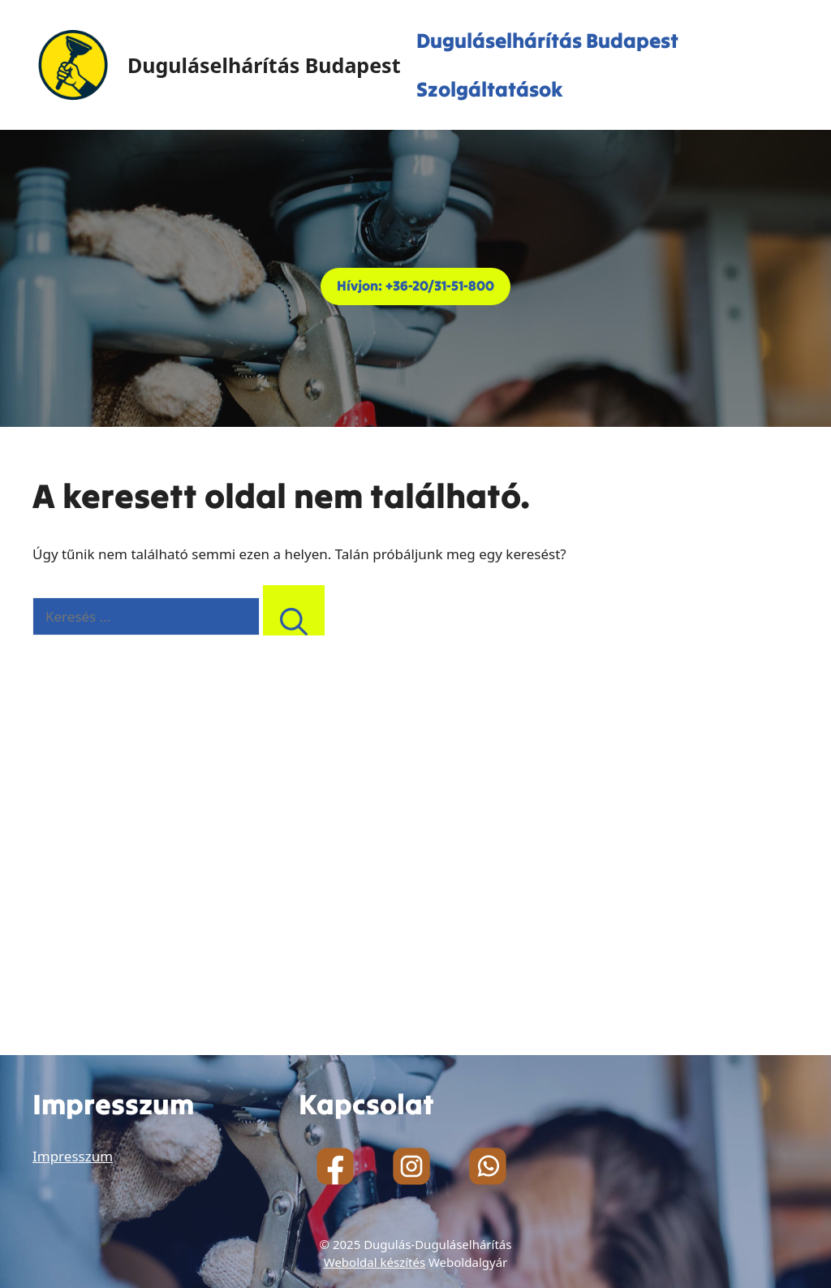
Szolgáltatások (489, 89)
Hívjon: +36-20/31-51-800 (415, 286)
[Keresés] (294, 610)
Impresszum (72, 1156)
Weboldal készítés (374, 1262)
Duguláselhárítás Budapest (263, 65)
